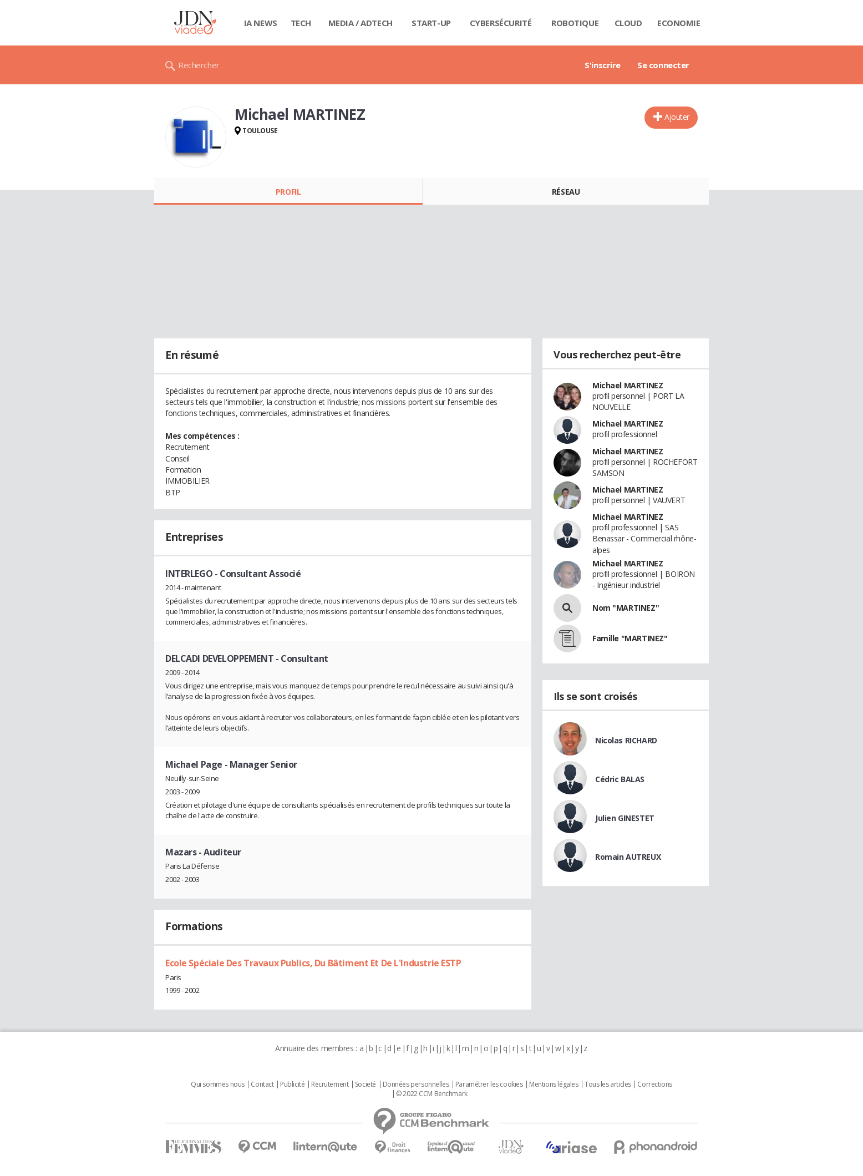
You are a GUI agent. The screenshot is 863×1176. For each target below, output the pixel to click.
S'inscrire (603, 64)
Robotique (574, 22)
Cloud (628, 22)
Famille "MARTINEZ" (629, 638)
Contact (262, 1084)
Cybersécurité (501, 22)
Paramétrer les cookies (489, 1084)
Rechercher (199, 64)
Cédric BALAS (619, 779)
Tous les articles (608, 1084)
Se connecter (663, 64)
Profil (288, 191)
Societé (365, 1084)
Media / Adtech (360, 22)
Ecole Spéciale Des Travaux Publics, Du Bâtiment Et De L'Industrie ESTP (313, 963)
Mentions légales (553, 1084)
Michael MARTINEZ (627, 385)
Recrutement (329, 1084)
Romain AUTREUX (628, 856)
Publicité (292, 1084)
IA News (260, 22)
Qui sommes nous (218, 1084)
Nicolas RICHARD (626, 740)
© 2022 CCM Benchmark (432, 1094)
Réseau (566, 191)
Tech (301, 22)
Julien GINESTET (624, 818)
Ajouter (676, 116)
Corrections (654, 1084)
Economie (678, 22)
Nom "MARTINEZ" (625, 607)
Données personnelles (416, 1084)
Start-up (431, 22)
